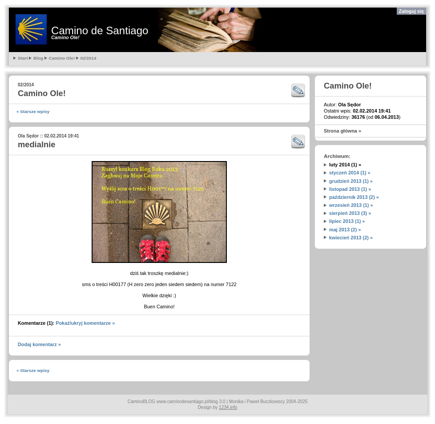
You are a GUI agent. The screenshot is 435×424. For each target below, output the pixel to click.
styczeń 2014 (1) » (350, 172)
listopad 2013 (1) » (350, 189)
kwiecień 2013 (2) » (351, 237)
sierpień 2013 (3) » (350, 213)
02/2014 (89, 58)
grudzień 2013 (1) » (351, 181)
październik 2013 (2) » (354, 197)
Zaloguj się (411, 11)
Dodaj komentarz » (39, 344)
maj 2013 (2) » (345, 229)
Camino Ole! (62, 58)
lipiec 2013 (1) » (347, 221)
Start (23, 58)
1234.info (228, 407)
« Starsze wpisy (32, 111)
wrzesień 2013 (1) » (351, 205)
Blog (38, 58)
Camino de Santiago (99, 30)
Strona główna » (342, 130)
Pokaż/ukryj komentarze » (85, 323)
